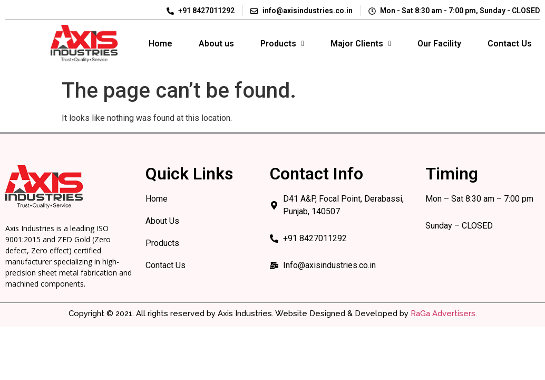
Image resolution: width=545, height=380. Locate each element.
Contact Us (510, 44)
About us (216, 44)
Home (160, 44)
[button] (282, 44)
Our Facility (439, 44)
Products (282, 44)
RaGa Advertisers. (444, 313)
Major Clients (360, 44)
